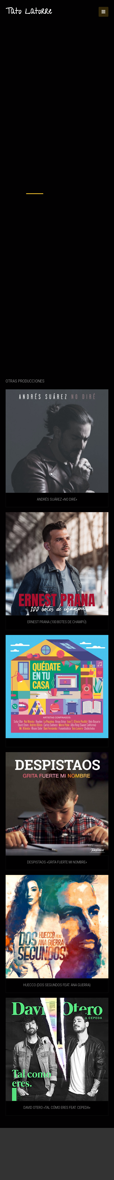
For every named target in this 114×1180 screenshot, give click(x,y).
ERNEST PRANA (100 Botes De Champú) (56, 622)
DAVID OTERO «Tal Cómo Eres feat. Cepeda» (56, 1107)
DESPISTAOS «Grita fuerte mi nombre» (57, 862)
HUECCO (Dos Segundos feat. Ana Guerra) (57, 985)
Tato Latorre (29, 12)
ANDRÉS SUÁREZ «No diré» (57, 499)
